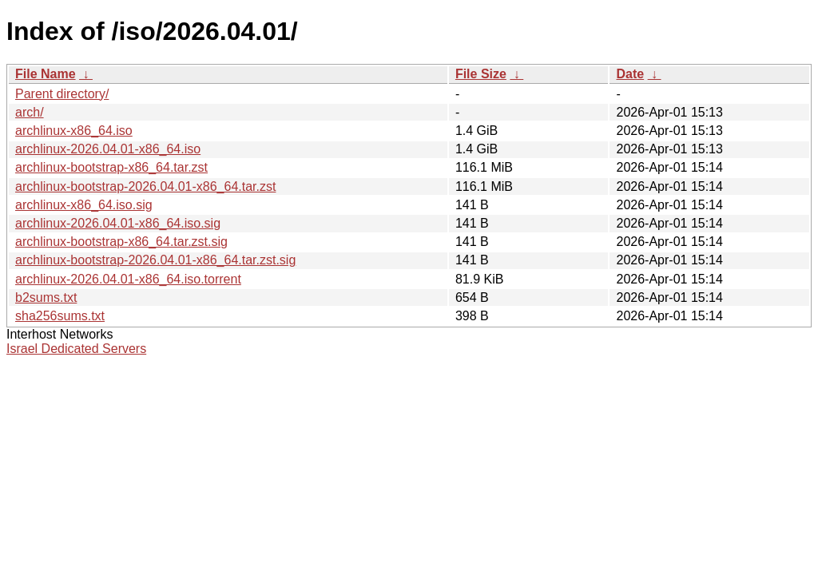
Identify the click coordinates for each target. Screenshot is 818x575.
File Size (480, 74)
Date (630, 74)
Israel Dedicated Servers (76, 348)
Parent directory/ (62, 94)
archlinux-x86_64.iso (74, 130)
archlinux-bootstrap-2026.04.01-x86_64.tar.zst (145, 186)
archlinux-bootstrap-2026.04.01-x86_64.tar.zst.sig (155, 260)
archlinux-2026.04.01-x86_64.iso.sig (117, 223)
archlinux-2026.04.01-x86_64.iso (108, 149)
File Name (45, 74)
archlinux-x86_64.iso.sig (84, 205)
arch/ (29, 112)
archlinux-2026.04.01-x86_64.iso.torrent (128, 279)
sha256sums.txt (60, 316)
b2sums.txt (46, 297)
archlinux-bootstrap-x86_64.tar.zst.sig (121, 241)
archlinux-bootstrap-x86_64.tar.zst (111, 167)
